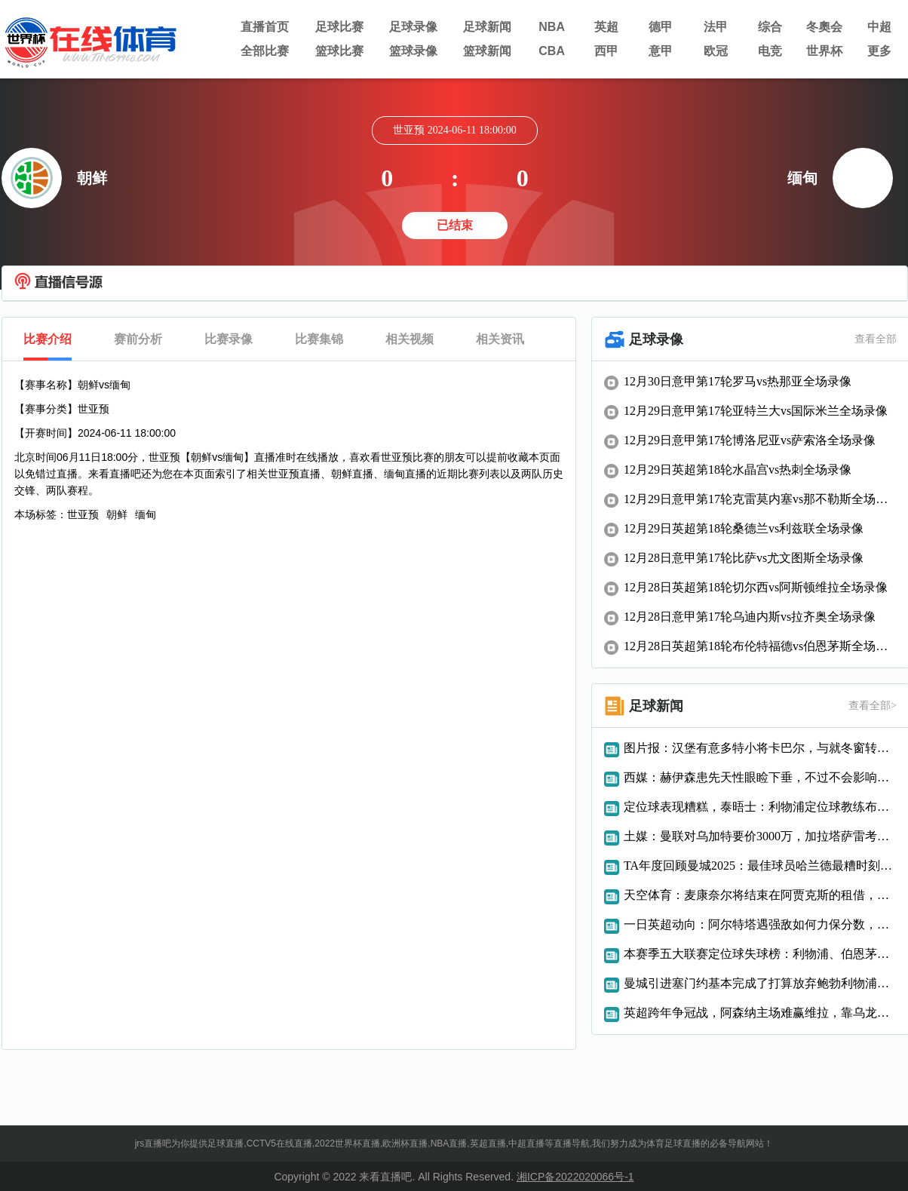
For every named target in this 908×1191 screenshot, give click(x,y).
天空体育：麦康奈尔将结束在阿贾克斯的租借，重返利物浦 (760, 895)
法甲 (716, 26)
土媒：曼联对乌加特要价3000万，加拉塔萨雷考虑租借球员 (760, 836)
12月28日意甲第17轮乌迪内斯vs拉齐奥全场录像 (750, 616)
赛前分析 (138, 339)
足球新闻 (487, 26)
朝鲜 (116, 514)
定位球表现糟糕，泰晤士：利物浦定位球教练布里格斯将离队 (760, 806)
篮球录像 (413, 51)
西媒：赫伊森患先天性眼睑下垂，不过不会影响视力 (760, 777)
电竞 (770, 51)
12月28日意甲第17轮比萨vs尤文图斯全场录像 (744, 557)
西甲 (606, 51)
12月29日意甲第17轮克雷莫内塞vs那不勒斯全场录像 (760, 499)
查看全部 (875, 339)
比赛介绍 (47, 339)
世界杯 (824, 51)
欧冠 (716, 51)
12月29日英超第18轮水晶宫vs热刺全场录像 (737, 469)
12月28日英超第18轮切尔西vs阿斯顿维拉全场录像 (756, 587)
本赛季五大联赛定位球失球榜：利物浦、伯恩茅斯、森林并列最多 (760, 953)
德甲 (661, 26)
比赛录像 (228, 339)
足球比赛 (339, 26)
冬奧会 (824, 26)
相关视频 (409, 339)
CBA (551, 51)
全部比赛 (265, 51)
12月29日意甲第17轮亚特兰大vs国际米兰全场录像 (756, 410)
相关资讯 (500, 339)
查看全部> (872, 705)
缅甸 (145, 514)
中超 (879, 26)
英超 (606, 26)
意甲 (661, 51)
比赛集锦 (319, 339)
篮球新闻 (487, 51)
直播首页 (265, 26)
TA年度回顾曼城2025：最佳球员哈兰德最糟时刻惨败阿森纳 (760, 865)
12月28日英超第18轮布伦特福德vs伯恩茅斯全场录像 (760, 646)
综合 (770, 26)
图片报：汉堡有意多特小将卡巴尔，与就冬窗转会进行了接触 (760, 747)
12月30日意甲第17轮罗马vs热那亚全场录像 (737, 381)
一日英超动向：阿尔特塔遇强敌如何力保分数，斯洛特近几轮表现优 (760, 924)
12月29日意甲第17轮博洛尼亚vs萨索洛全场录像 (750, 440)
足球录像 (413, 26)
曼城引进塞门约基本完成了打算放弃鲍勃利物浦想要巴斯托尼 (760, 983)
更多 (879, 51)
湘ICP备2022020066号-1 (575, 1177)
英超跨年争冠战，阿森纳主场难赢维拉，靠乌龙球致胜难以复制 (760, 1012)
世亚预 (83, 514)
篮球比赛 (339, 51)
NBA (551, 26)
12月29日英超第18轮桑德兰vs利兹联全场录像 (744, 528)
